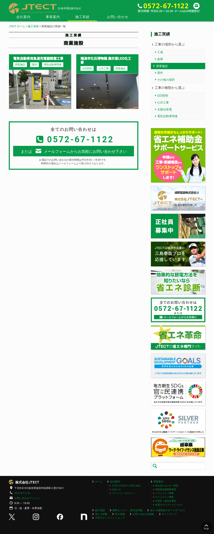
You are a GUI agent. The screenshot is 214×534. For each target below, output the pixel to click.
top (206, 526)
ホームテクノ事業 (164, 497)
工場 (160, 52)
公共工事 (163, 102)
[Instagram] (36, 519)
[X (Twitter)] (12, 519)
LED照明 (162, 95)
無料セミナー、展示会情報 (127, 510)
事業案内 (53, 17)
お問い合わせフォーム (26, 498)
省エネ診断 (101, 514)
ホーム (98, 481)
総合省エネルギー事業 (166, 485)
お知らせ (116, 489)
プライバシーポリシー (123, 493)
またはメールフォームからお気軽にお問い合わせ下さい (74, 151)
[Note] (84, 519)
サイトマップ (169, 514)
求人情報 (120, 514)
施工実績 (82, 17)
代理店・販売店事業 (165, 501)
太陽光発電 (164, 109)
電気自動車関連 (167, 116)
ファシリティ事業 (164, 493)
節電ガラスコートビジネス (169, 504)
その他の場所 (166, 79)
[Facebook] (60, 519)
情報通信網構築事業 (165, 489)
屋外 (160, 72)
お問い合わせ (117, 17)
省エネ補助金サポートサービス (167, 510)
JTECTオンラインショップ (110, 517)
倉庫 (160, 59)
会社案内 (23, 17)
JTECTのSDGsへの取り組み (126, 485)
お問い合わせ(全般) (143, 514)
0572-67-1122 (22, 493)
